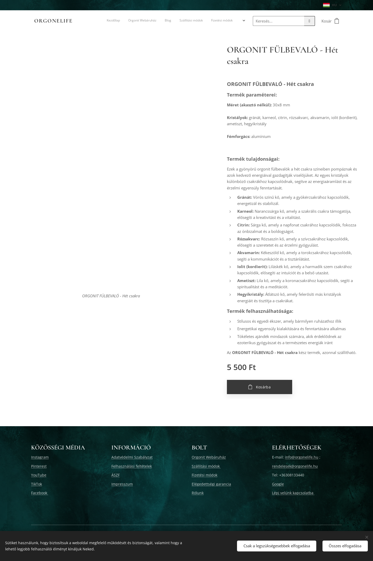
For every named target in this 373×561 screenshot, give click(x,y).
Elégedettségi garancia (211, 484)
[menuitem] (112, 20)
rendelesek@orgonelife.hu (295, 466)
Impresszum (122, 484)
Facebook (39, 492)
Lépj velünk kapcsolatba (293, 492)
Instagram (40, 457)
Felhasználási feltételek (131, 466)
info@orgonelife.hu (301, 457)
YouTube (38, 475)
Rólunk (198, 492)
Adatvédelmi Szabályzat (132, 457)
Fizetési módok (204, 475)
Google (278, 484)
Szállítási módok (206, 466)
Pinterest (39, 466)
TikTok (36, 484)
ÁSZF (115, 475)
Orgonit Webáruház (209, 457)
